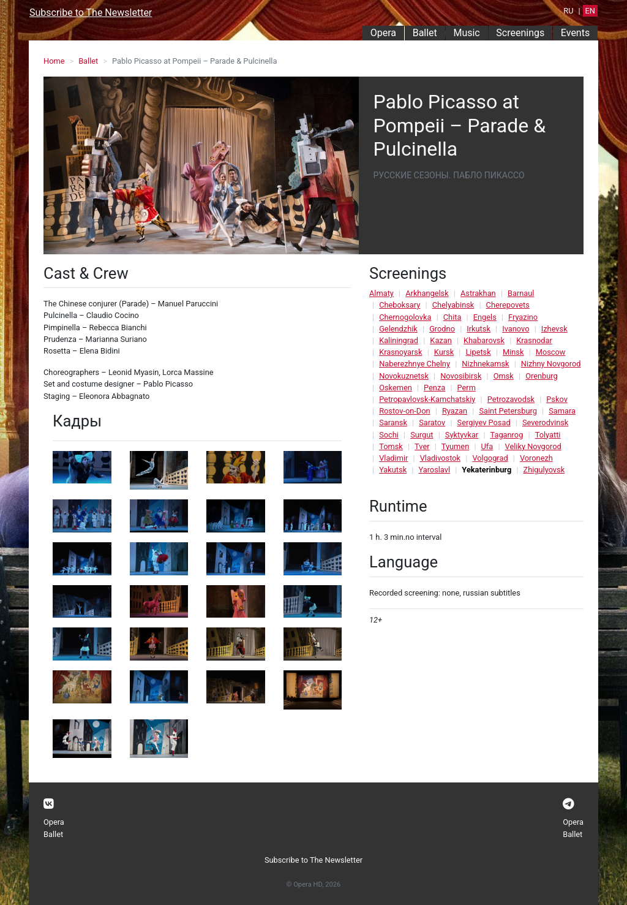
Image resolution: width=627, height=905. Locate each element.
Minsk (513, 352)
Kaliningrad (398, 340)
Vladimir (393, 458)
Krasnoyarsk (400, 352)
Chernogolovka (405, 317)
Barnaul (521, 293)
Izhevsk (554, 328)
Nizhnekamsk (485, 363)
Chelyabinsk (453, 304)
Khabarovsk (484, 340)
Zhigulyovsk (544, 469)
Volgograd (490, 458)
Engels (485, 317)
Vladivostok (440, 458)
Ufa (487, 446)
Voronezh (536, 458)
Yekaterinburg (486, 469)
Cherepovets (508, 304)
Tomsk (391, 446)
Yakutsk (393, 469)
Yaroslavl (434, 469)
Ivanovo (515, 328)
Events (575, 33)
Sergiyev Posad (484, 422)
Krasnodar (534, 340)
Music (466, 33)
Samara (562, 410)
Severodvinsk (545, 422)
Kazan (440, 340)
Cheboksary (399, 304)
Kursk (444, 352)
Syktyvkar (461, 434)
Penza (434, 387)
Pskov (557, 399)
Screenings (520, 33)
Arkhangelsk (426, 293)
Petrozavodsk (511, 399)
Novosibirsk (460, 376)
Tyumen (455, 446)
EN (590, 10)
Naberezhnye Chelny (414, 363)
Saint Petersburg (507, 410)
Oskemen (395, 387)
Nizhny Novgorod (551, 363)
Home (53, 61)
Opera (383, 33)
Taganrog (507, 434)
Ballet (425, 33)
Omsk (504, 376)
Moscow (551, 352)
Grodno (442, 328)
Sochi (389, 434)
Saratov (432, 422)
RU (568, 10)
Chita (452, 317)
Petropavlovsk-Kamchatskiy (427, 399)
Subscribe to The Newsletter (90, 12)
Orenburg (541, 376)
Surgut (421, 434)
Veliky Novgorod (533, 446)
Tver (422, 446)
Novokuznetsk (404, 376)
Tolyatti (548, 434)
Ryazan (454, 410)
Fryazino (523, 317)
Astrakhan (478, 293)
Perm (466, 387)
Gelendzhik (398, 328)
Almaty (381, 293)
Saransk (393, 422)
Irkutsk (478, 328)
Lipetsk (477, 352)
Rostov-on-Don (404, 410)
